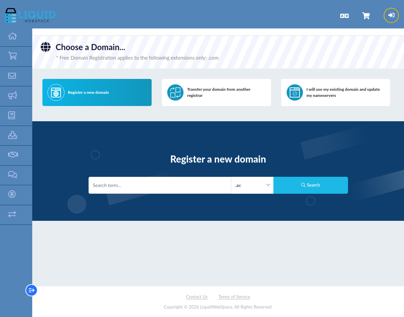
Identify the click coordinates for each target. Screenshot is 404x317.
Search (310, 185)
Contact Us (197, 296)
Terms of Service (234, 296)
